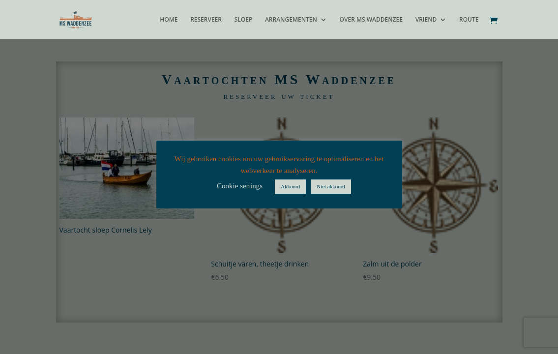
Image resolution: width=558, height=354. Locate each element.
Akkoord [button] (290, 186)
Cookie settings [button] (240, 186)
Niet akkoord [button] (331, 186)
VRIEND (426, 20)
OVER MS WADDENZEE (371, 20)
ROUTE (469, 20)
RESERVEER (206, 20)
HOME (168, 20)
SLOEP (244, 20)
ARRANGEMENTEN (291, 20)
